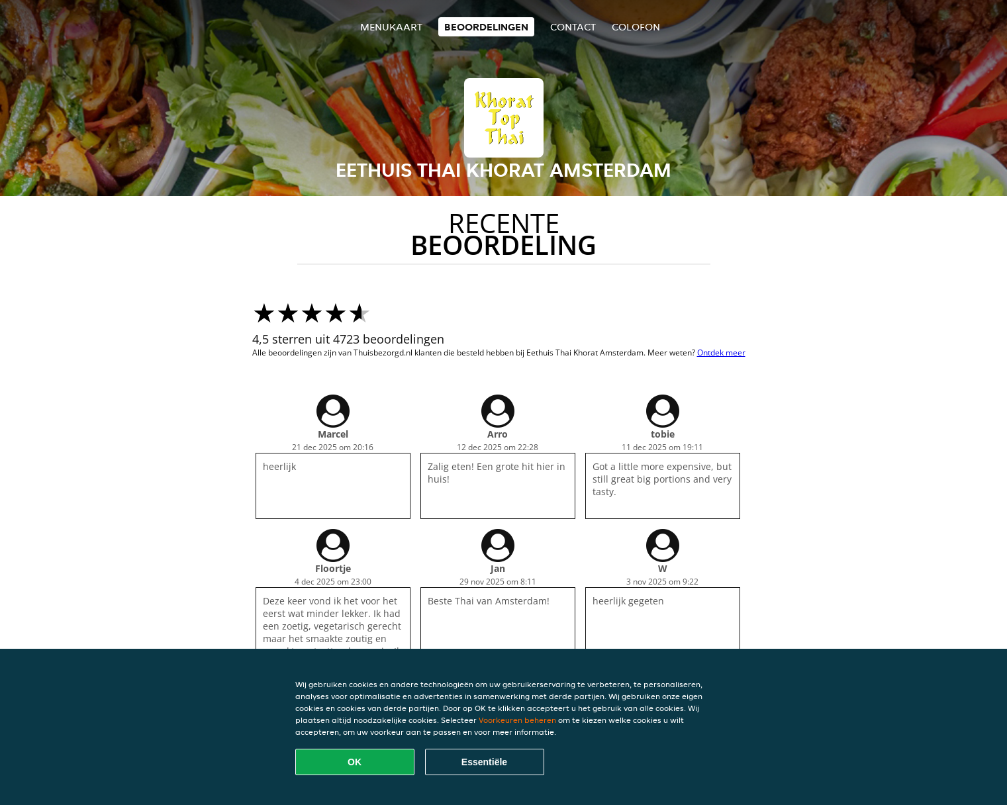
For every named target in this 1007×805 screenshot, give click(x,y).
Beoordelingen (486, 27)
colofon (636, 27)
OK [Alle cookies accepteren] (354, 762)
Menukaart (391, 27)
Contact (573, 27)
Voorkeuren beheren (517, 720)
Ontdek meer (721, 352)
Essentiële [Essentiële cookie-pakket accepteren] (484, 762)
